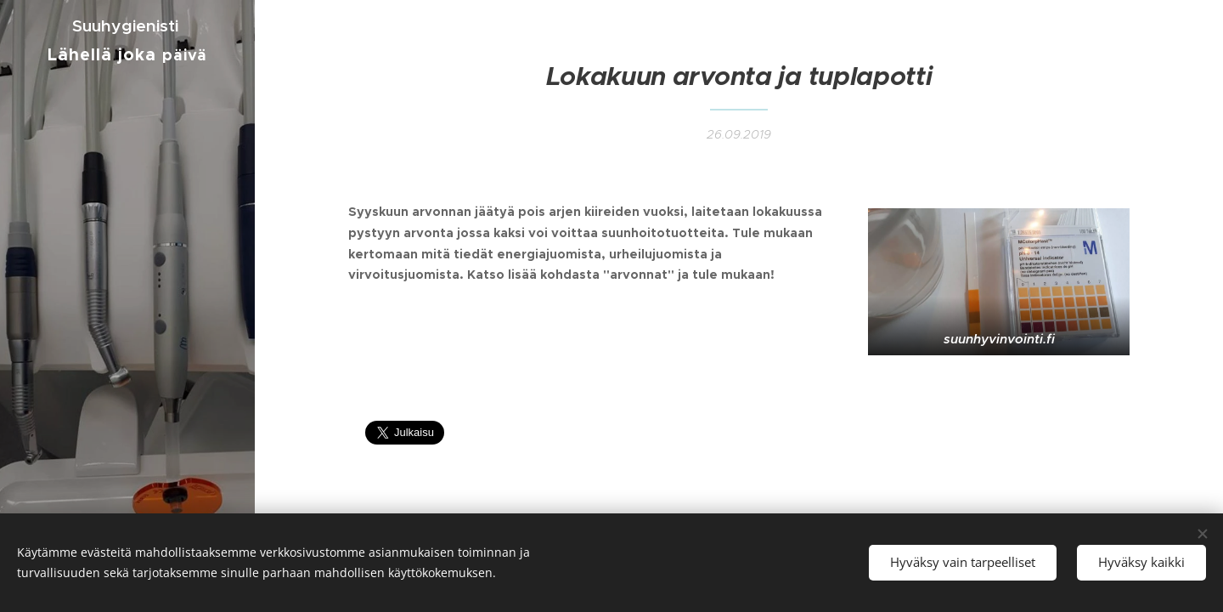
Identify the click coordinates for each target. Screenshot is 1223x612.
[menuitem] (127, 130)
